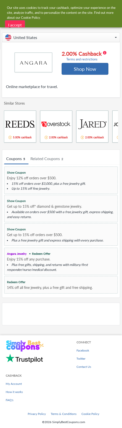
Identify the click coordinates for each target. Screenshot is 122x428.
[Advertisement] (61, 314)
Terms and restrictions (82, 59)
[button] (61, 37)
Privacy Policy (37, 414)
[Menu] (6, 7)
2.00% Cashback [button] (84, 56)
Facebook (82, 350)
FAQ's (9, 400)
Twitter (80, 358)
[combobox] (66, 6)
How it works (14, 392)
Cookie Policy (90, 414)
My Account (14, 384)
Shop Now (85, 69)
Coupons (16, 159)
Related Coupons (47, 159)
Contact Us (83, 367)
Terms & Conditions (63, 414)
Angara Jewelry (16, 254)
